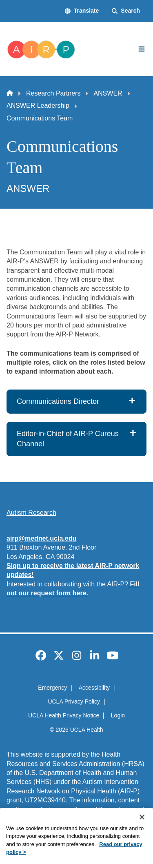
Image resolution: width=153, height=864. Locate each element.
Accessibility (94, 687)
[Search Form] (125, 11)
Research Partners (53, 93)
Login (118, 715)
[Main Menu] (141, 49)
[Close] (142, 830)
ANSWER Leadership (38, 105)
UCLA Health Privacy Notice (63, 715)
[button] (81, 11)
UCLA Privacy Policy (74, 701)
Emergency (52, 687)
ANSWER (107, 93)
